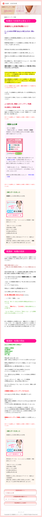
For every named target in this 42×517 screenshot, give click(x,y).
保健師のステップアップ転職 (8, 7)
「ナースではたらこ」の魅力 (14, 499)
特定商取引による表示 (20, 503)
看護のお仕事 (11, 159)
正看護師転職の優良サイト (20, 496)
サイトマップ (21, 512)
